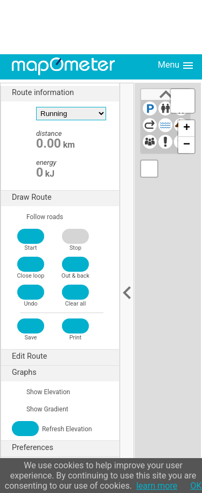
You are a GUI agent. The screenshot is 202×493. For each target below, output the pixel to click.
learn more (156, 486)
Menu (176, 65)
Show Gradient (40, 409)
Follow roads (37, 217)
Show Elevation (41, 392)
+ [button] (186, 128)
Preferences (65, 447)
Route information (65, 92)
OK (195, 486)
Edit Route (65, 356)
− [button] (186, 145)
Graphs (65, 372)
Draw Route (65, 197)
